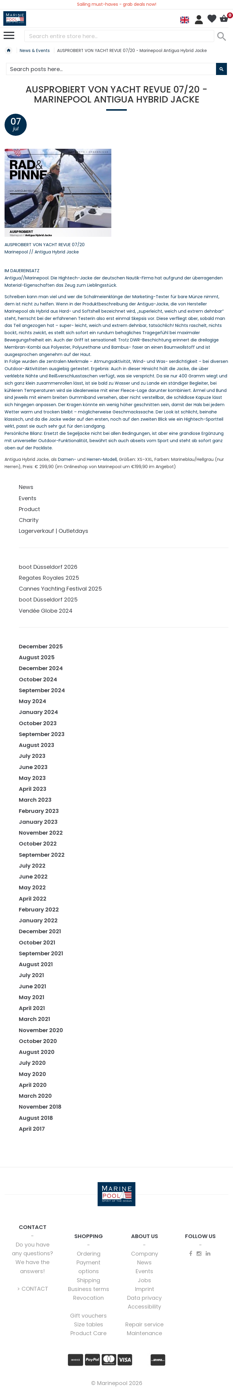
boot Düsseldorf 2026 (48, 567)
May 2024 (32, 701)
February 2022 (39, 909)
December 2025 (41, 646)
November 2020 (41, 1030)
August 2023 (36, 745)
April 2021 (32, 1008)
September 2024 (42, 690)
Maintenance (144, 1333)
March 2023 (35, 800)
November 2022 (41, 832)
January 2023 (38, 822)
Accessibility (144, 1306)
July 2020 (32, 1063)
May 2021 (31, 997)
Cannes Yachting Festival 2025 (60, 588)
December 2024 (41, 668)
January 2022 (38, 920)
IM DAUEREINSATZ (22, 271)
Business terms (88, 1289)
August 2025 (37, 657)
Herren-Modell (102, 459)
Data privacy (144, 1298)
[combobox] (119, 36)
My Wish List (211, 18)
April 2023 (32, 789)
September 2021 (41, 953)
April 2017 (32, 1129)
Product (29, 509)
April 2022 (32, 898)
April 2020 (33, 1085)
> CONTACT (32, 1289)
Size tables (88, 1324)
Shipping (88, 1280)
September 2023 (42, 734)
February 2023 (39, 811)
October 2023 (38, 723)
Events (27, 498)
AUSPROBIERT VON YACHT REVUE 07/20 (45, 245)
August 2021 (36, 964)
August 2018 (36, 1118)
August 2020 (37, 1052)
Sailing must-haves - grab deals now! (116, 4)
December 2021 (40, 931)
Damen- (67, 459)
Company (144, 1253)
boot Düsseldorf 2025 (48, 599)
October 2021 (37, 942)
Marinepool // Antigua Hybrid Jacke (42, 252)
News (26, 487)
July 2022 (32, 865)
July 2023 (32, 756)
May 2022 (32, 887)
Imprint (144, 1289)
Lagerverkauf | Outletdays (53, 531)
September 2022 (42, 855)
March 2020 (35, 1096)
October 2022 (38, 843)
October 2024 (38, 679)
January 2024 (38, 712)
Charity (29, 520)
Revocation (88, 1298)
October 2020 (38, 1041)
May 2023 (32, 778)
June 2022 (33, 876)
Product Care (88, 1333)
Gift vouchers (88, 1315)
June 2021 (32, 986)
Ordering (88, 1253)
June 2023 (33, 767)
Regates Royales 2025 (49, 578)
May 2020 (32, 1074)
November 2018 (40, 1106)
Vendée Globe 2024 (46, 611)
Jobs (144, 1280)
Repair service (144, 1324)
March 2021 (34, 1019)
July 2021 (31, 975)
